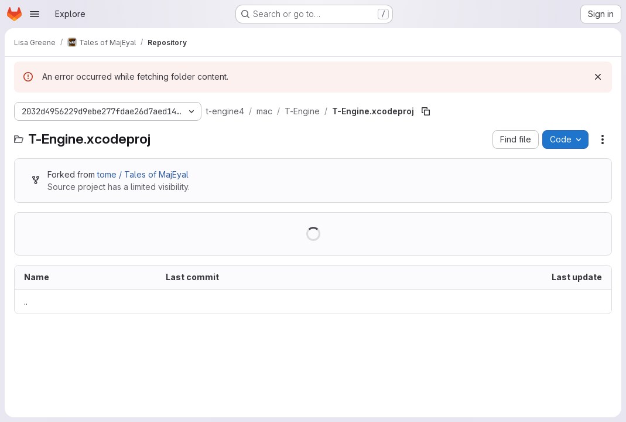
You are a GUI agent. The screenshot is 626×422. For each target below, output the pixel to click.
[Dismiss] (598, 77)
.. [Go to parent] (26, 302)
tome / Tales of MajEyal (143, 174)
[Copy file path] (425, 111)
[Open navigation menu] (34, 14)
